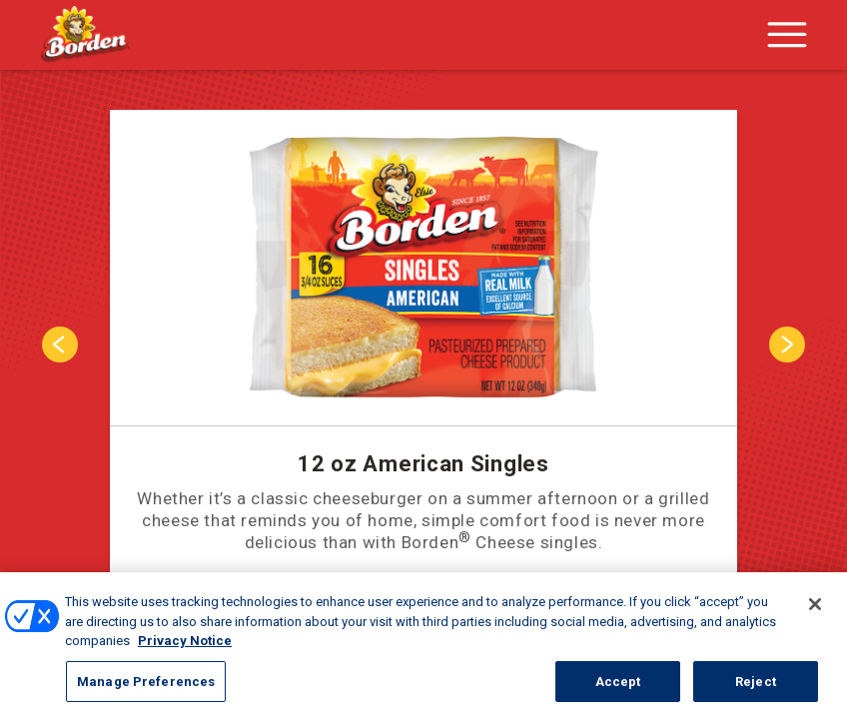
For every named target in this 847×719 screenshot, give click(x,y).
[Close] (815, 619)
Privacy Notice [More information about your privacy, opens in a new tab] (185, 655)
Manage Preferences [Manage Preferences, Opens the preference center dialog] (146, 696)
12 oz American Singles (423, 463)
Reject (755, 696)
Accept (618, 696)
